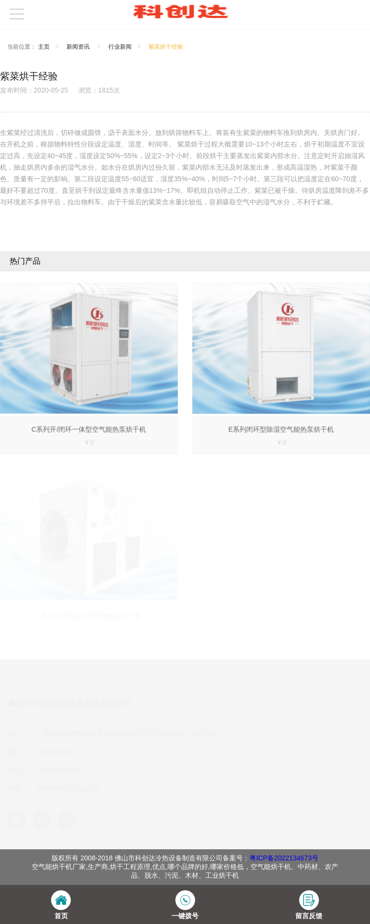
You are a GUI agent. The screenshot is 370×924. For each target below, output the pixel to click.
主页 (44, 46)
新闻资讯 (78, 46)
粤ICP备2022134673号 (284, 858)
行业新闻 (120, 46)
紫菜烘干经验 (165, 46)
